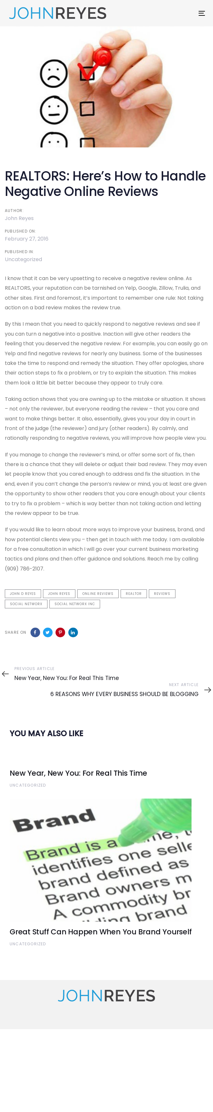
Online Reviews (98, 593)
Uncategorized (23, 259)
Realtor (134, 593)
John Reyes (19, 218)
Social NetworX (26, 604)
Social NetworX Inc (75, 604)
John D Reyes (23, 593)
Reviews (162, 593)
